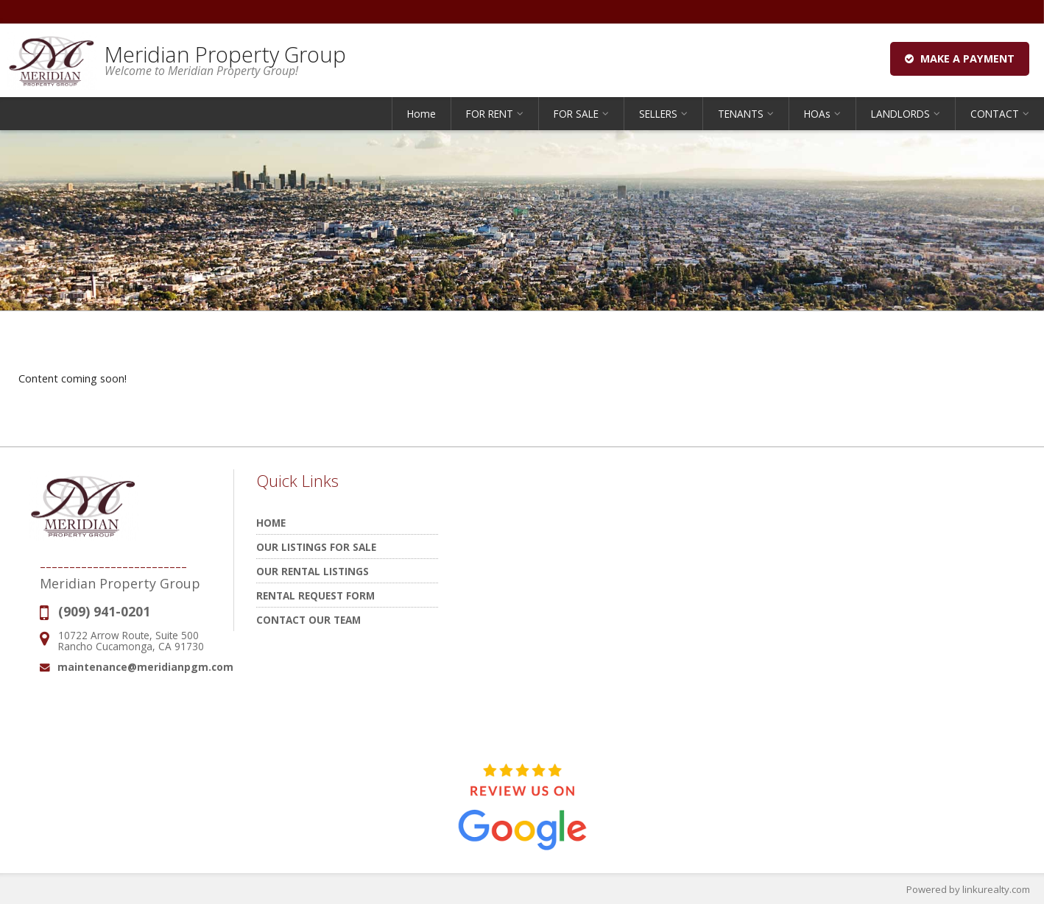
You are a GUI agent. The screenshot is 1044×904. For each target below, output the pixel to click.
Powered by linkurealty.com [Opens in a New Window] (968, 889)
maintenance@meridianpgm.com (145, 667)
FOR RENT (489, 114)
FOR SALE (576, 114)
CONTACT (994, 114)
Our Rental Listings (312, 571)
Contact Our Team (308, 620)
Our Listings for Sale (316, 547)
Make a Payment (960, 58)
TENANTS (740, 114)
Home (421, 114)
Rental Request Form (315, 595)
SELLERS (658, 114)
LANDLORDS (900, 114)
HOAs (817, 114)
